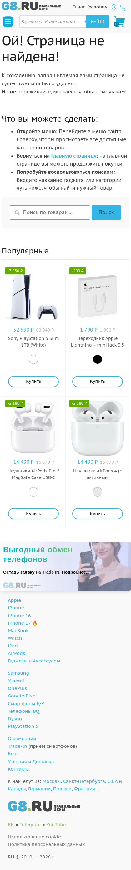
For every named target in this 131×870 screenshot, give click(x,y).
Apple (14, 600)
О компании (22, 739)
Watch (15, 638)
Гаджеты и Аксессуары (34, 661)
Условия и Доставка (31, 761)
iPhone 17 (19, 623)
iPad (13, 646)
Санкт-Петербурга (84, 781)
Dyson (15, 719)
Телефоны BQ (23, 711)
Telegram (30, 825)
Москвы (52, 781)
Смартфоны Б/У (26, 704)
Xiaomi (16, 681)
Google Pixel (22, 696)
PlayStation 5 (23, 726)
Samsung (18, 673)
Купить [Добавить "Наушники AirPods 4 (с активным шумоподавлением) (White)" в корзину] (97, 514)
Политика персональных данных (46, 844)
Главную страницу (74, 155)
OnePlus (17, 688)
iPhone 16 (19, 615)
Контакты (19, 769)
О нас (78, 7)
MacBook (18, 630)
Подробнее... (76, 572)
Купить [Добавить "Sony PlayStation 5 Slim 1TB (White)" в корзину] (33, 381)
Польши (62, 789)
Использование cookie (34, 837)
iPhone (16, 608)
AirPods (16, 653)
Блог (13, 754)
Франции (84, 789)
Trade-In (17, 746)
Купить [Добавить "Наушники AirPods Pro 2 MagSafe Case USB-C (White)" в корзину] (33, 514)
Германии (39, 789)
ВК (11, 825)
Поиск (106, 212)
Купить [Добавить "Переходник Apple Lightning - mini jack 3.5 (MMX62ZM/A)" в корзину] (97, 381)
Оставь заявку (19, 572)
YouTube (56, 825)
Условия (98, 7)
